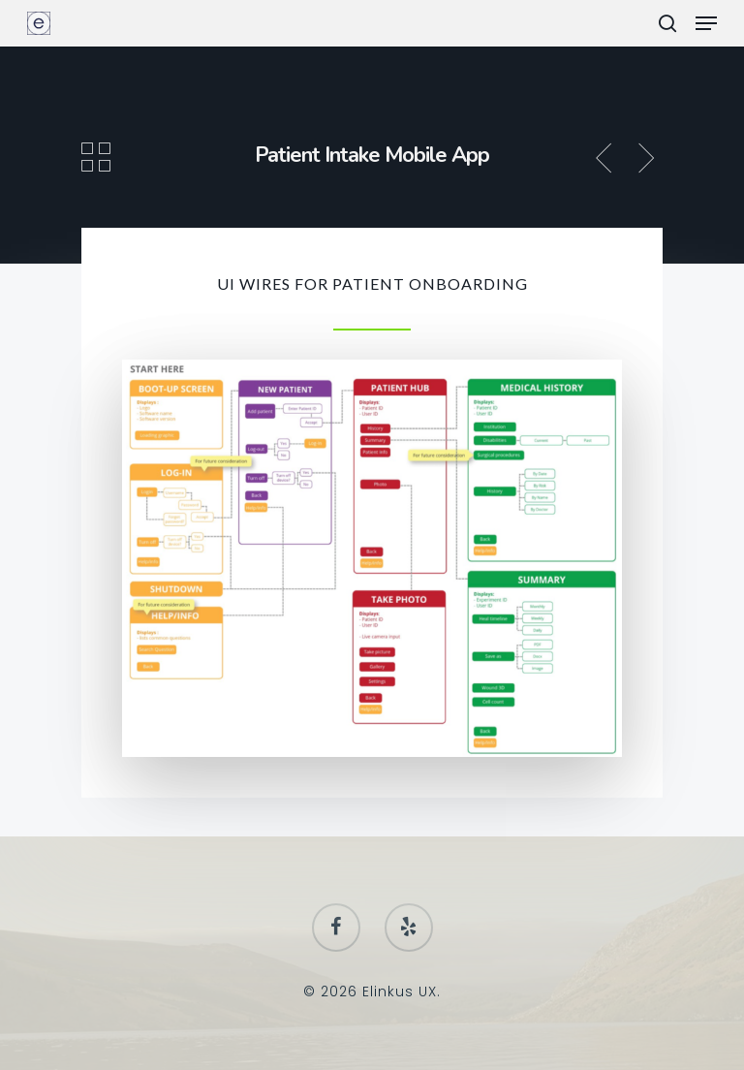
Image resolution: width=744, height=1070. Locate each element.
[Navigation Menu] (706, 23)
